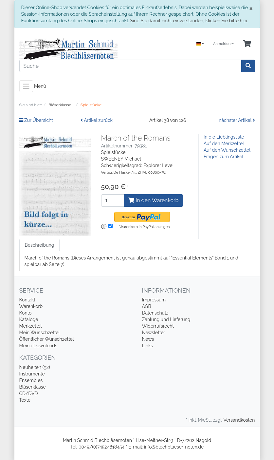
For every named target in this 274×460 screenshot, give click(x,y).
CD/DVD (28, 393)
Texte (25, 400)
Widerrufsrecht (158, 326)
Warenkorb (31, 306)
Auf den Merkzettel (224, 143)
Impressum (154, 299)
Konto (25, 313)
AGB (146, 306)
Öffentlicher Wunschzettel (46, 339)
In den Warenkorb (153, 200)
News (148, 339)
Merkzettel (30, 326)
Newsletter (153, 332)
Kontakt (27, 299)
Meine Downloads (38, 345)
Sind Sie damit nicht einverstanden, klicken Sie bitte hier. (189, 20)
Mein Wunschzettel (39, 332)
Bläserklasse (32, 387)
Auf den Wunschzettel (227, 150)
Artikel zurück (97, 120)
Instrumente (32, 373)
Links (147, 345)
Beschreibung (39, 245)
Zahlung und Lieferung (166, 319)
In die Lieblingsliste (224, 137)
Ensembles (31, 380)
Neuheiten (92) (34, 367)
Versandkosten (239, 420)
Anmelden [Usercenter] (223, 44)
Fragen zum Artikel (223, 156)
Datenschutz (155, 313)
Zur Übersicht (36, 120)
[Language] (200, 44)
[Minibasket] (247, 44)
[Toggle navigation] (26, 86)
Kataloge (28, 319)
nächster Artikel (237, 120)
